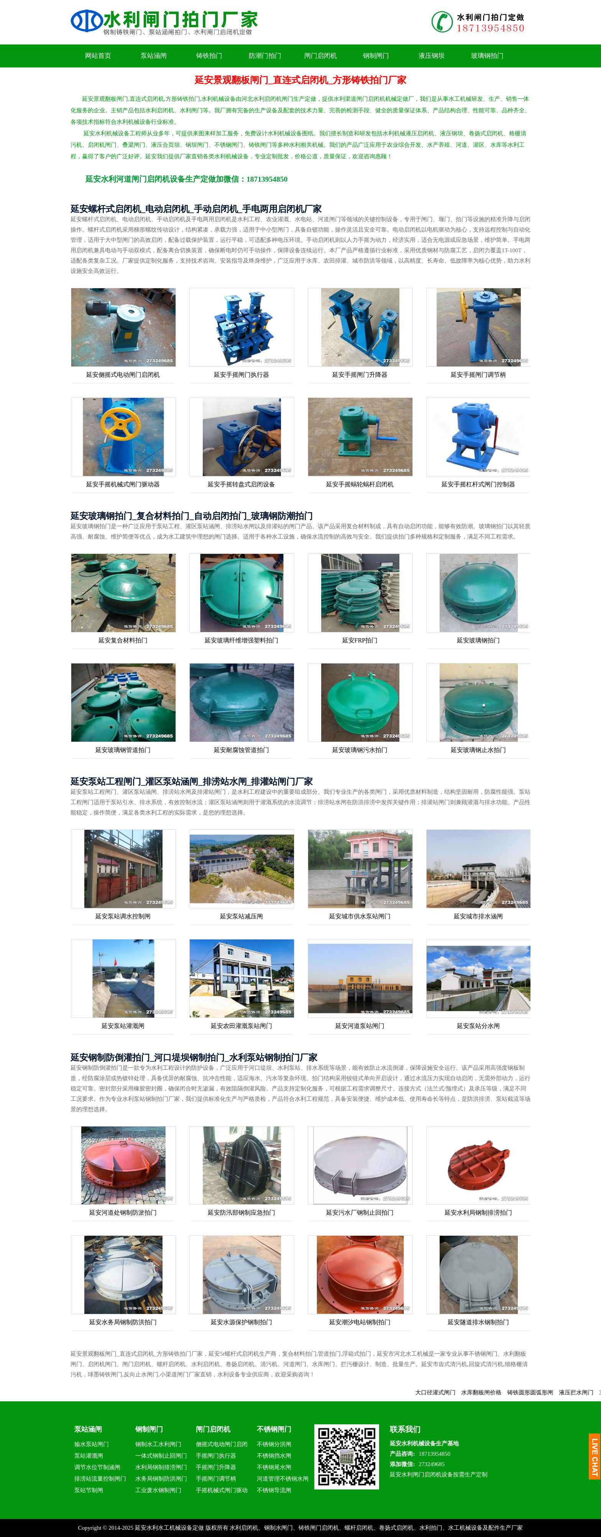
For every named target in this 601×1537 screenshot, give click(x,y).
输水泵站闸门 (91, 1444)
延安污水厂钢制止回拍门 (360, 1212)
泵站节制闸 (88, 1490)
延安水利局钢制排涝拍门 (478, 1212)
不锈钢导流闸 (274, 1490)
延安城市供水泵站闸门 (360, 916)
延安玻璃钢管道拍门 (123, 750)
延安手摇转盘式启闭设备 (241, 484)
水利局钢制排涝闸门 (161, 1467)
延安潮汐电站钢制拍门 (360, 1322)
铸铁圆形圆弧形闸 (542, 1392)
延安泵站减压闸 (241, 916)
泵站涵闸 (154, 55)
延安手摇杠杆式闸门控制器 (478, 484)
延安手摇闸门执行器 (241, 374)
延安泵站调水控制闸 (123, 916)
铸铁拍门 (209, 55)
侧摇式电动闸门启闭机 (222, 1445)
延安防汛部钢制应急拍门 (241, 1212)
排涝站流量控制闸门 (100, 1479)
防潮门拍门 (265, 55)
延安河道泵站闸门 (359, 1026)
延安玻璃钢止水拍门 (478, 750)
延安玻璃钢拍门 (478, 640)
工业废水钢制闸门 (158, 1490)
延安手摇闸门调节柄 (478, 374)
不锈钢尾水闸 (274, 1467)
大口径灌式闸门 (447, 1392)
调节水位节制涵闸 (97, 1467)
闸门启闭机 (320, 55)
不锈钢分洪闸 (274, 1444)
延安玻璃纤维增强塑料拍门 (241, 640)
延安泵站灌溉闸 (123, 1026)
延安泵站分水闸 (478, 1026)
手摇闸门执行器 (216, 1456)
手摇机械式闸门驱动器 (222, 1491)
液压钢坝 (432, 55)
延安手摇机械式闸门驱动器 (123, 484)
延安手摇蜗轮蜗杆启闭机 (360, 484)
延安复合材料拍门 (123, 640)
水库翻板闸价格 (493, 1392)
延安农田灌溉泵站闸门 (241, 1026)
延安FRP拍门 (360, 640)
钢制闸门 (376, 55)
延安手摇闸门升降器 (360, 374)
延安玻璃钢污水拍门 (360, 750)
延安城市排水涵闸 (478, 916)
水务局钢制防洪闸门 (161, 1479)
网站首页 (98, 55)
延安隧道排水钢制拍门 (478, 1322)
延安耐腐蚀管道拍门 (241, 750)
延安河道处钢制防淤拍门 (123, 1212)
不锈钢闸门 (274, 1429)
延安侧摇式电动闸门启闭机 (123, 374)
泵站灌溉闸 (88, 1456)
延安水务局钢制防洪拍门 (123, 1322)
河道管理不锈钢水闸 (283, 1479)
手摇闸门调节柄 (216, 1479)
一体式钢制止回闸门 (161, 1456)
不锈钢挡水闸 (274, 1456)
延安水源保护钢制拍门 (241, 1322)
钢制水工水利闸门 (158, 1444)
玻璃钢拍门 (487, 55)
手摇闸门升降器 (216, 1467)
